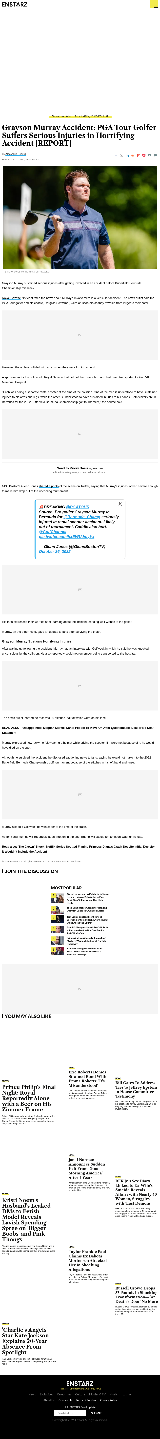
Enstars (14, 4)
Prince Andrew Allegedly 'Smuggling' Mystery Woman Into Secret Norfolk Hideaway (86, 940)
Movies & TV (97, 1394)
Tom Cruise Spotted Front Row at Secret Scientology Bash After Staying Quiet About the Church (87, 919)
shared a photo (49, 486)
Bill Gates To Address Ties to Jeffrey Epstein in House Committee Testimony (136, 1090)
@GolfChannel (52, 531)
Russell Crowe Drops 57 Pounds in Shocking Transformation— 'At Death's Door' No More (136, 1295)
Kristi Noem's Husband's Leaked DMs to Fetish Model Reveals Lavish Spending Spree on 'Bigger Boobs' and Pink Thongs (26, 1220)
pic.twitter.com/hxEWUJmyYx (66, 536)
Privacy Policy (108, 1400)
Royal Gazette (11, 298)
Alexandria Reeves (15, 153)
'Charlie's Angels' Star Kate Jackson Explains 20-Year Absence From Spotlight (25, 1341)
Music (114, 1394)
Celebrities (64, 1394)
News (55, 116)
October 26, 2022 (55, 551)
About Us (49, 1400)
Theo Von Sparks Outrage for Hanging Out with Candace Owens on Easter (87, 909)
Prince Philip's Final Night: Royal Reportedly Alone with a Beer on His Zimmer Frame (29, 1098)
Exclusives (46, 1394)
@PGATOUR (77, 507)
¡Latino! (126, 1394)
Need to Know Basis (72, 468)
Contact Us (65, 1400)
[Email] (149, 155)
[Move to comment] (155, 155)
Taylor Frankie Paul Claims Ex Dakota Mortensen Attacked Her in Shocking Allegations (88, 1261)
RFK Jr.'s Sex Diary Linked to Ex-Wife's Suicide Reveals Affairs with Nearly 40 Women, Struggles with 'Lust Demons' (136, 1192)
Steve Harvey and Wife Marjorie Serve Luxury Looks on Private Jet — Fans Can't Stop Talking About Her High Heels (88, 898)
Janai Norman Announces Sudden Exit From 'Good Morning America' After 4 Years (87, 1169)
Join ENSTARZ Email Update (80, 1407)
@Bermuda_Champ (81, 517)
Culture (80, 1394)
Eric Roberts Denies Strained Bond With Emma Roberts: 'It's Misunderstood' (87, 1079)
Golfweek (98, 648)
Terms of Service (86, 1400)
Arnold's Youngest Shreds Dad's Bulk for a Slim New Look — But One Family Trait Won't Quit (88, 930)
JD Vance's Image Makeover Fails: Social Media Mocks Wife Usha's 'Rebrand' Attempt (84, 951)
